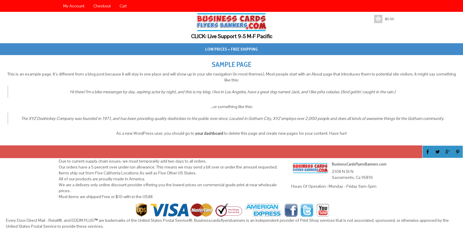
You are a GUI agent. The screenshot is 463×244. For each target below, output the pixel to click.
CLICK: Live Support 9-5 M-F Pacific (231, 36)
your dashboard (209, 133)
